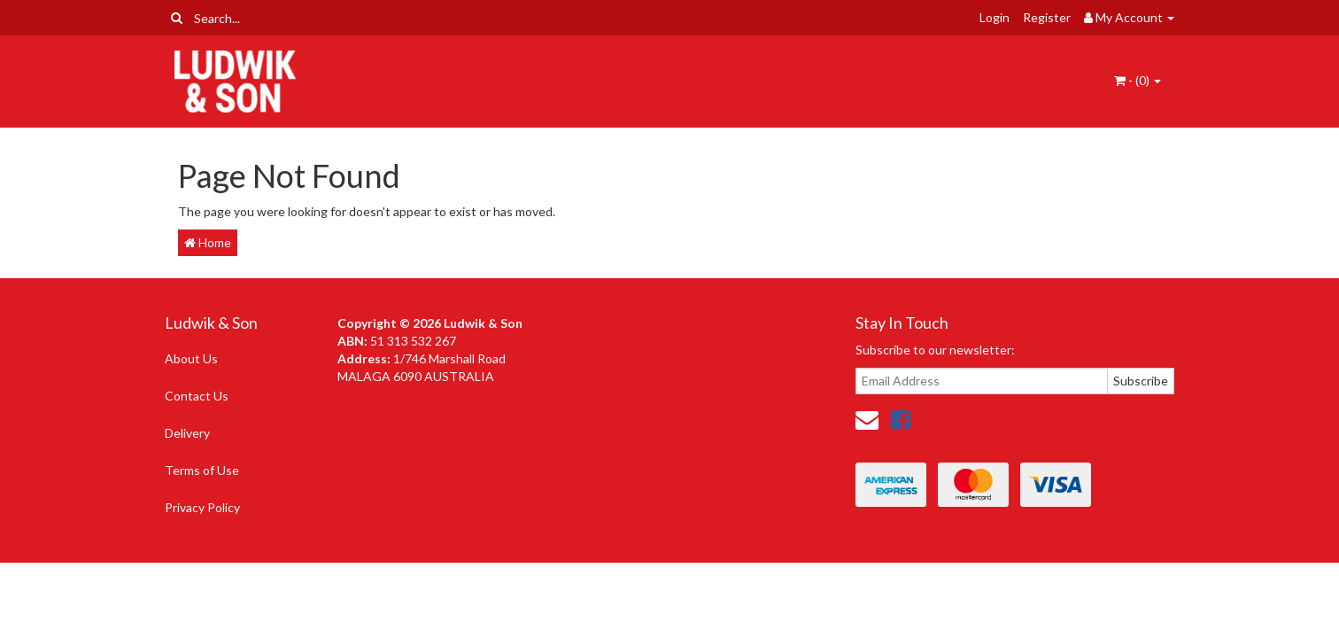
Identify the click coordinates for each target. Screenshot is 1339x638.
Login (994, 17)
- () (1137, 80)
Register (1047, 17)
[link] (900, 419)
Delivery (187, 432)
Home (207, 242)
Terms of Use (202, 470)
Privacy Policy (202, 507)
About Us (191, 358)
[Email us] (866, 419)
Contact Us (196, 395)
